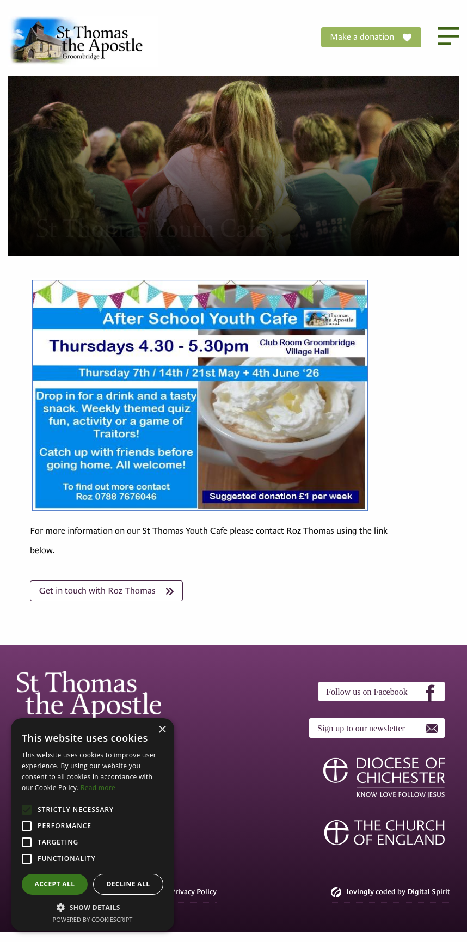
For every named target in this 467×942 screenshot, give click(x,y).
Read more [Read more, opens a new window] (98, 787)
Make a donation (371, 37)
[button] (92, 907)
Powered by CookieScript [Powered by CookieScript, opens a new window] (93, 919)
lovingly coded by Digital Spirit (390, 892)
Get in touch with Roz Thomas (106, 590)
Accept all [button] (55, 884)
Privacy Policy (193, 892)
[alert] (92, 824)
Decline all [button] (128, 884)
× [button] (162, 730)
